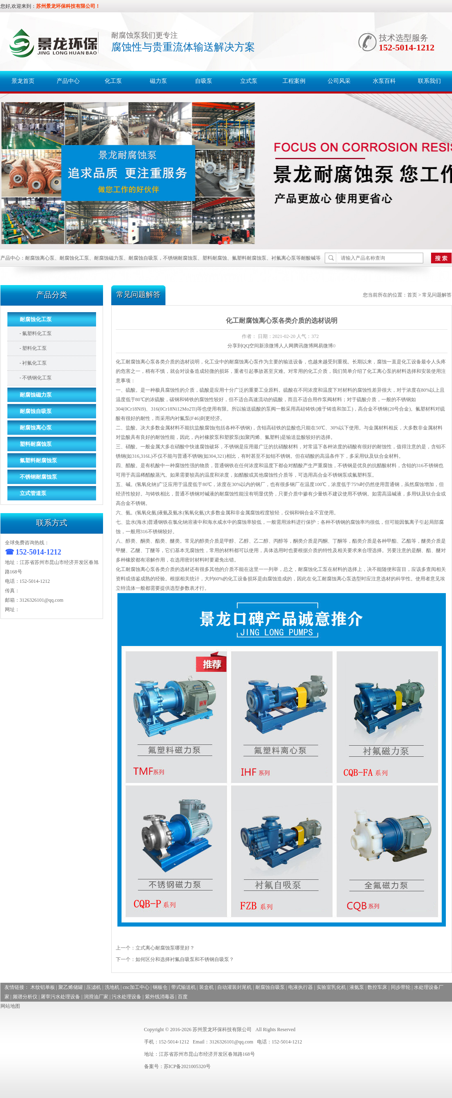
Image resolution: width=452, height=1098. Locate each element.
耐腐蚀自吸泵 (270, 987)
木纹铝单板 (42, 987)
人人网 (286, 346)
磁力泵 (158, 81)
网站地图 (10, 1006)
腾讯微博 (303, 346)
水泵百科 (384, 81)
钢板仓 (160, 987)
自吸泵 (203, 81)
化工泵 (113, 81)
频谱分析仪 (25, 997)
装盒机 (206, 987)
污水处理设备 (126, 997)
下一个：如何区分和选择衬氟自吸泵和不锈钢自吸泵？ (175, 959)
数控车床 (377, 987)
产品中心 (68, 81)
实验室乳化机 (331, 987)
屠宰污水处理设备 (60, 997)
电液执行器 (300, 987)
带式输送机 (183, 987)
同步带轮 (401, 987)
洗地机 (112, 987)
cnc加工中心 (136, 987)
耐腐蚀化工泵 (313, 569)
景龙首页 (22, 81)
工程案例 (293, 81)
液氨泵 (356, 987)
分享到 (234, 346)
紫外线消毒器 (159, 997)
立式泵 (248, 81)
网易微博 (323, 346)
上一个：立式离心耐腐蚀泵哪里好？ (155, 948)
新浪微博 (269, 346)
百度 (183, 997)
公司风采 (339, 81)
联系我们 (429, 81)
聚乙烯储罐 (70, 987)
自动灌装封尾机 (234, 987)
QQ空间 (250, 346)
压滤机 (93, 987)
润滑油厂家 (96, 997)
